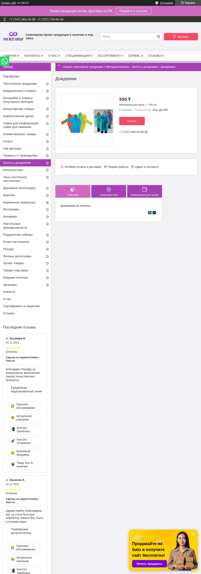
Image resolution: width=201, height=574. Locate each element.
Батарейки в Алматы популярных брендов (18, 100)
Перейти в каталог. (133, 11)
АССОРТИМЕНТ (109, 55)
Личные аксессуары (17, 256)
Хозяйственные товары (19, 134)
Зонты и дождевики (145, 66)
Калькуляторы (13, 170)
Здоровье (10, 284)
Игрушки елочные (15, 277)
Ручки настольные (16, 241)
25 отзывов (166, 2)
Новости (9, 291)
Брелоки (9, 195)
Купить (131, 121)
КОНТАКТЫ (32, 55)
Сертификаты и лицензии (21, 306)
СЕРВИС (134, 55)
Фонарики (10, 216)
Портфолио (11, 76)
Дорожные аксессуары (19, 188)
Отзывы (8, 313)
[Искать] (158, 36)
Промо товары (13, 263)
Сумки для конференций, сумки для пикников (21, 125)
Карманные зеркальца (19, 202)
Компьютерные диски (18, 116)
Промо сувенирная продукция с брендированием (96, 66)
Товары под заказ (15, 270)
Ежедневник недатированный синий (26, 389)
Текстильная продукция (20, 83)
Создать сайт (8, 2)
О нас (7, 299)
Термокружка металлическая (21, 531)
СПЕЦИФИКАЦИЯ (77, 55)
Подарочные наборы (18, 234)
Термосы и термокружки (20, 155)
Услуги (8, 141)
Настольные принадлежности (15, 225)
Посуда (8, 249)
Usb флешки (12, 148)
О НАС (52, 55)
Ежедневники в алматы (19, 90)
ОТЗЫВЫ (154, 55)
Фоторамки (11, 209)
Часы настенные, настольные (15, 179)
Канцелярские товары (18, 109)
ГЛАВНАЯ (9, 55)
